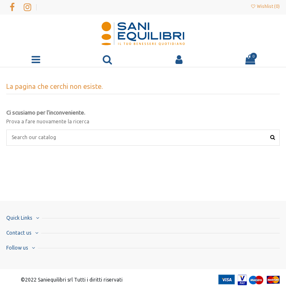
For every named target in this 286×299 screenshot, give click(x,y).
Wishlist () (265, 6)
